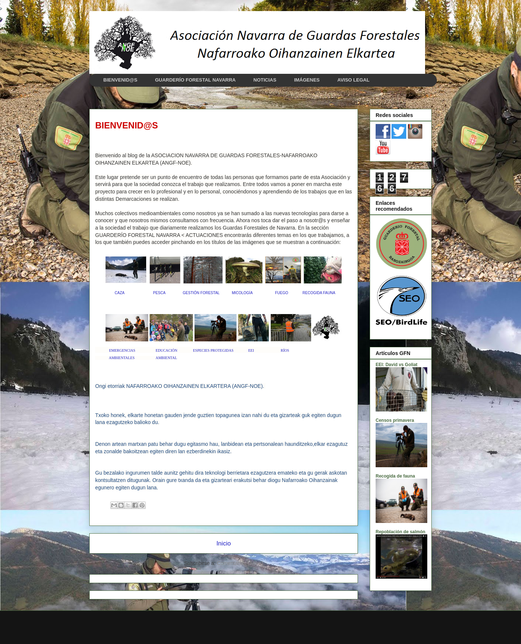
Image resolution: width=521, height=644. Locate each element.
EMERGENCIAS (122, 350)
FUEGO (281, 293)
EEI (251, 350)
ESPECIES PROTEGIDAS (213, 350)
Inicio (223, 543)
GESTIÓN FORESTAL (201, 293)
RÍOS (285, 350)
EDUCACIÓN (166, 350)
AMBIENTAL (166, 358)
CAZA (119, 293)
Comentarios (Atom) (240, 563)
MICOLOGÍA (242, 293)
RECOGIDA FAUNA (319, 293)
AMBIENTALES (122, 358)
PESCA (159, 293)
